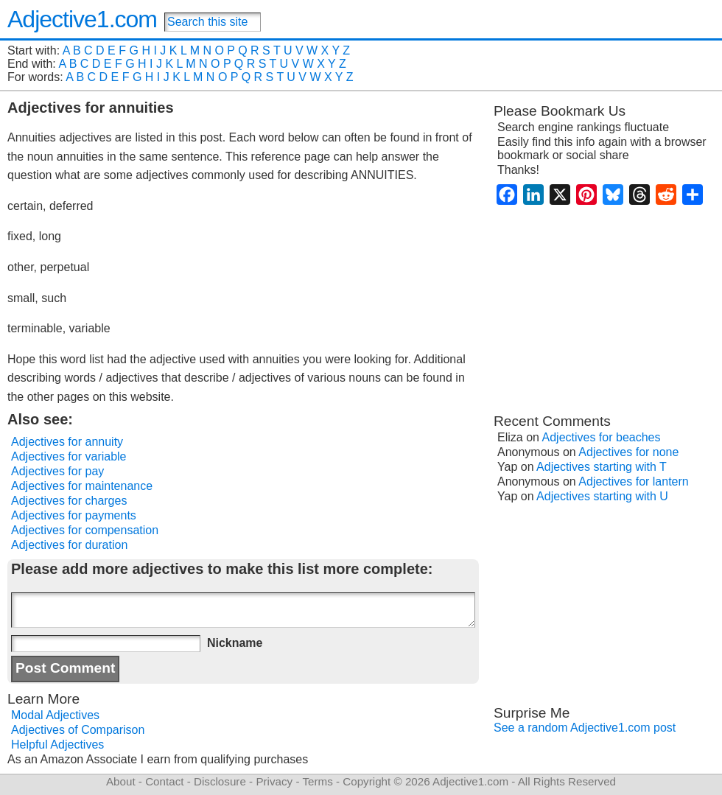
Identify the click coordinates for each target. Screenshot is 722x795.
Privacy (274, 781)
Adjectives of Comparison (77, 730)
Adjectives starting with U (602, 496)
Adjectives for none (628, 452)
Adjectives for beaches (601, 437)
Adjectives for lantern (633, 481)
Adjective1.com (82, 19)
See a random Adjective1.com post (585, 727)
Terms (317, 781)
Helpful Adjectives (57, 744)
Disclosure (220, 781)
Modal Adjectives (55, 715)
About (121, 781)
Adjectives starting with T (601, 466)
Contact (164, 781)
